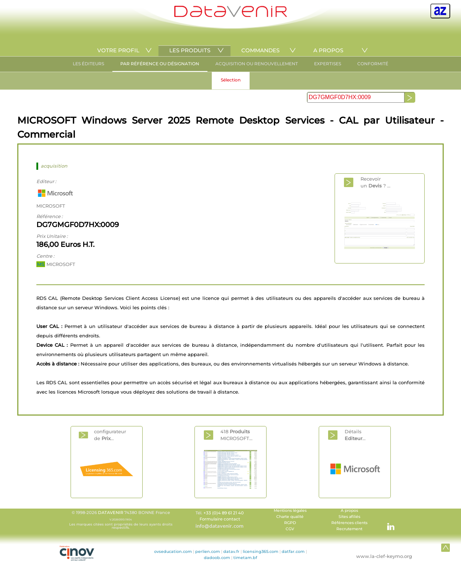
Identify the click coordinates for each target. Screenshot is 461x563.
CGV (290, 529)
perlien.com (207, 551)
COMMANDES (260, 50)
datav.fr (231, 551)
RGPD (290, 522)
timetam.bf (245, 557)
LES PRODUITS (189, 50)
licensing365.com (260, 551)
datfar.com (293, 551)
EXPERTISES (327, 63)
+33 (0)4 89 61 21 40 (223, 512)
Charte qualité (290, 516)
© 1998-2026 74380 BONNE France (121, 519)
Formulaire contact (220, 519)
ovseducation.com (173, 551)
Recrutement (349, 529)
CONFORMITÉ (372, 63)
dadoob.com (217, 557)
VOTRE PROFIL (118, 50)
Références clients (349, 522)
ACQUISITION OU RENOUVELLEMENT (256, 63)
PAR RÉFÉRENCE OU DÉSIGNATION (159, 63)
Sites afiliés (349, 516)
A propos (349, 510)
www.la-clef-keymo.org (384, 556)
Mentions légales (290, 510)
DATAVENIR (110, 512)
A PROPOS (328, 50)
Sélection (231, 80)
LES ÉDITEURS (88, 63)
